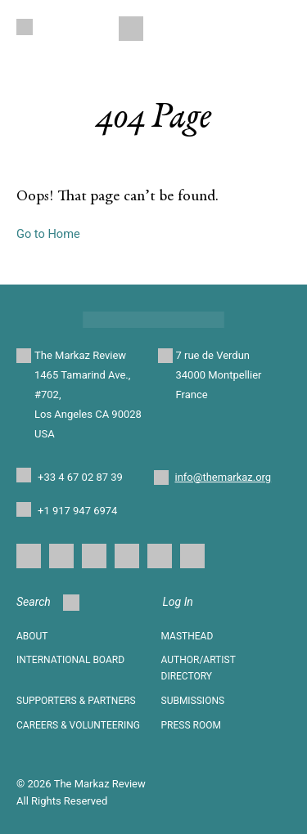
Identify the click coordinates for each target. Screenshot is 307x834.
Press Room (191, 725)
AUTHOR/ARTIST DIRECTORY (198, 668)
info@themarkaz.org (223, 477)
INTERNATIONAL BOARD (70, 660)
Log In (178, 601)
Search (47, 602)
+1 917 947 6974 (77, 510)
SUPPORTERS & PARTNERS (76, 700)
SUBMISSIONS (193, 700)
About (32, 636)
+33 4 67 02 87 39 (80, 477)
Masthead (187, 636)
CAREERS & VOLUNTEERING (78, 725)
